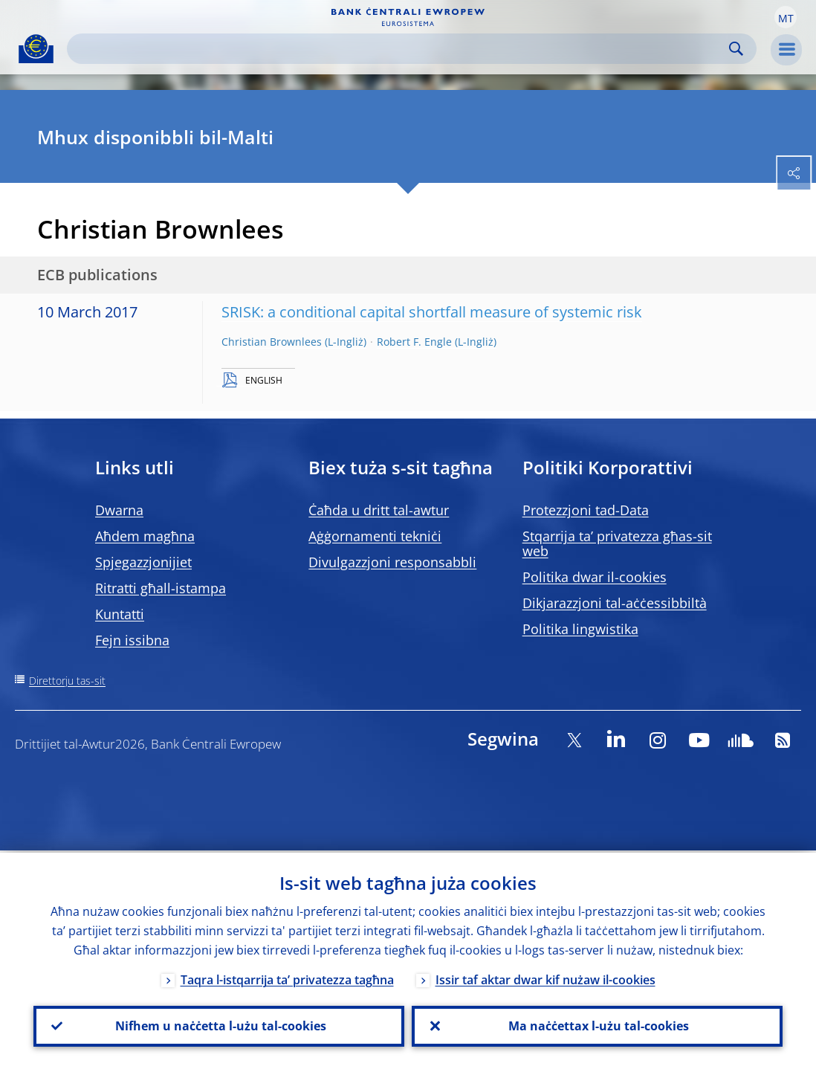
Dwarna (119, 510)
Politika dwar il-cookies (594, 577)
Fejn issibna (132, 640)
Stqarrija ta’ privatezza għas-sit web (617, 543)
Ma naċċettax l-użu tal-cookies (597, 1025)
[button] (785, 17)
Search (736, 49)
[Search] (400, 49)
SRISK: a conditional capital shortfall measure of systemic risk (431, 312)
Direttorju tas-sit (67, 681)
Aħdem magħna (145, 536)
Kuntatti (119, 614)
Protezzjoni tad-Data (585, 510)
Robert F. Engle (414, 342)
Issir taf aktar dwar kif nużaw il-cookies (545, 977)
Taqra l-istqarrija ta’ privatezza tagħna (287, 977)
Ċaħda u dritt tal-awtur (378, 510)
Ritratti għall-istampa (160, 588)
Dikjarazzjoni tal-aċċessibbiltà (614, 603)
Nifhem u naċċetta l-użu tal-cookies (219, 1025)
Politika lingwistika (580, 629)
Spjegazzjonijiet (143, 562)
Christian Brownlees (271, 342)
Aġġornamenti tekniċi (374, 536)
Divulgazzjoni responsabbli (392, 562)
